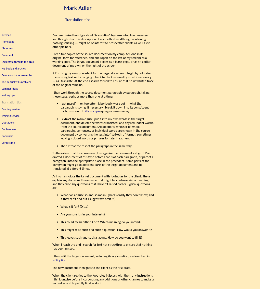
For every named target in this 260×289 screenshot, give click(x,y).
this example (92, 111)
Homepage (8, 41)
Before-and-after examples (17, 75)
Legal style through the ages (18, 62)
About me (7, 48)
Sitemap (6, 35)
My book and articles (14, 68)
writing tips (58, 260)
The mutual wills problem (16, 82)
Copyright (7, 136)
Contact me (8, 142)
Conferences (9, 129)
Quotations (8, 122)
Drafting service (11, 109)
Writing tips (8, 95)
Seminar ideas (10, 88)
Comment (7, 55)
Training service (11, 116)
